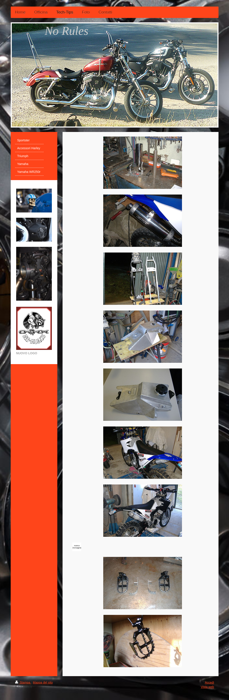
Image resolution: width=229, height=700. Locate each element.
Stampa (23, 682)
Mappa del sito (43, 682)
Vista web (207, 687)
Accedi (209, 682)
